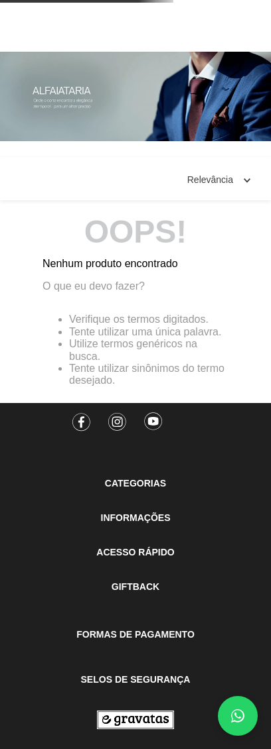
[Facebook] (81, 417)
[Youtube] (153, 417)
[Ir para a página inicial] (135, 720)
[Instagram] (117, 417)
